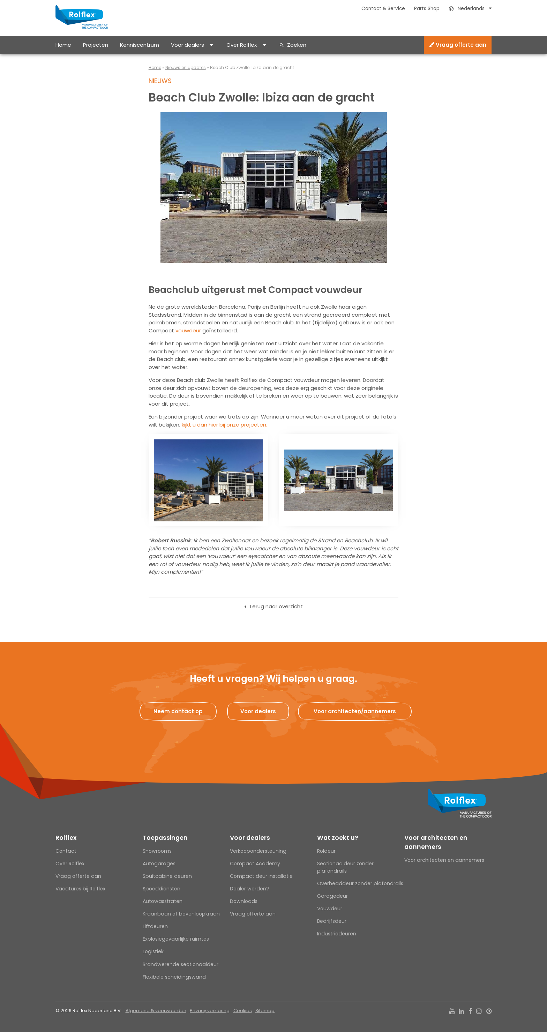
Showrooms (157, 851)
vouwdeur (188, 330)
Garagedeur (332, 895)
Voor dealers (187, 44)
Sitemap (265, 1011)
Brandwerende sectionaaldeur (180, 964)
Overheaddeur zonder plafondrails (360, 883)
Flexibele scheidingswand (174, 976)
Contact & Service (383, 8)
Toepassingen (165, 838)
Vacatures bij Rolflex (80, 888)
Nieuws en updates (185, 67)
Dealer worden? (249, 888)
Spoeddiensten (161, 888)
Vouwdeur (329, 908)
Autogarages (159, 863)
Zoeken (296, 44)
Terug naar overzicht (276, 606)
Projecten (95, 44)
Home (63, 44)
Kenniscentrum (139, 44)
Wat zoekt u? (337, 838)
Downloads (243, 901)
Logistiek (153, 951)
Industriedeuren (336, 933)
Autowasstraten (162, 901)
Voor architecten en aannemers (435, 842)
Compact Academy (255, 863)
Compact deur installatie (261, 876)
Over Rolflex (241, 44)
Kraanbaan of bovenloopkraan (181, 913)
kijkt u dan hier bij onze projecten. (224, 424)
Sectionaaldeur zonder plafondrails (345, 867)
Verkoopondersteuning (258, 851)
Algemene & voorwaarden (156, 1011)
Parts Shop (427, 8)
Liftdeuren (155, 926)
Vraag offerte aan (457, 44)
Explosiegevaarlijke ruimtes (176, 938)
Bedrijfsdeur (331, 921)
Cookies (242, 1011)
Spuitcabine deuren (167, 876)
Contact (65, 851)
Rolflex (65, 838)
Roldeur (326, 851)
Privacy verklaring (210, 1011)
